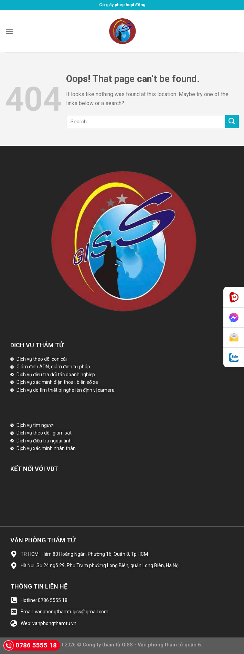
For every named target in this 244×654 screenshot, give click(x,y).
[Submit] (232, 121)
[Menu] (9, 31)
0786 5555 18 (30, 645)
